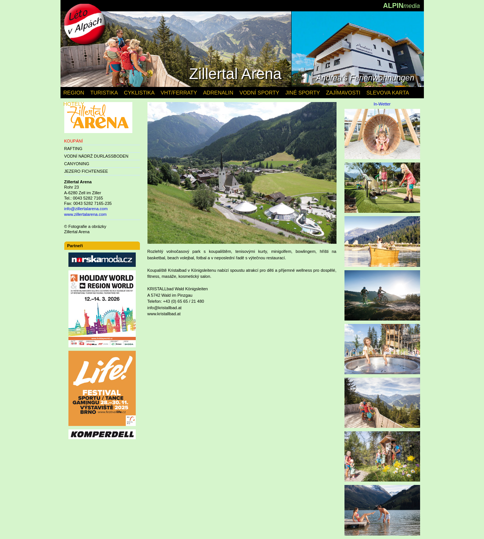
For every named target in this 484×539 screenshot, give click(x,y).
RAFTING (73, 148)
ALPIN (401, 5)
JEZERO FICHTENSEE (86, 171)
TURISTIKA (104, 93)
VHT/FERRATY (179, 93)
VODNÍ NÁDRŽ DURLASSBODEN (96, 156)
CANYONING (77, 163)
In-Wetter (382, 104)
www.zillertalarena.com (85, 214)
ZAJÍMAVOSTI (343, 93)
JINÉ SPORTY (302, 93)
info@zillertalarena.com (86, 208)
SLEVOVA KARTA (387, 93)
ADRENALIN (218, 93)
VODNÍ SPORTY (259, 93)
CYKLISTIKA (139, 93)
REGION (74, 93)
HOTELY (74, 104)
